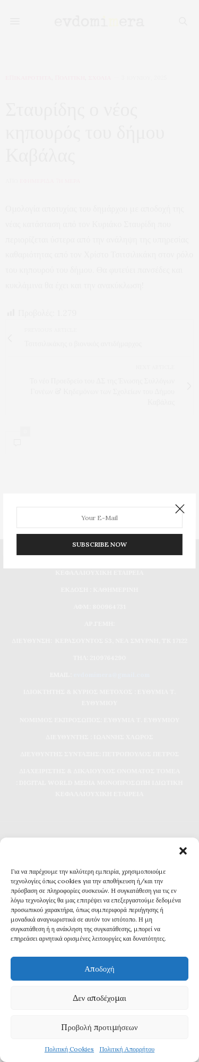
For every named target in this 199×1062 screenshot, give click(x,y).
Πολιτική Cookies (69, 1049)
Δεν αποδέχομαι (99, 998)
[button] (183, 851)
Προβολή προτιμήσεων (99, 1027)
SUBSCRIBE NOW (99, 542)
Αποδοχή (99, 969)
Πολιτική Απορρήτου (126, 1049)
